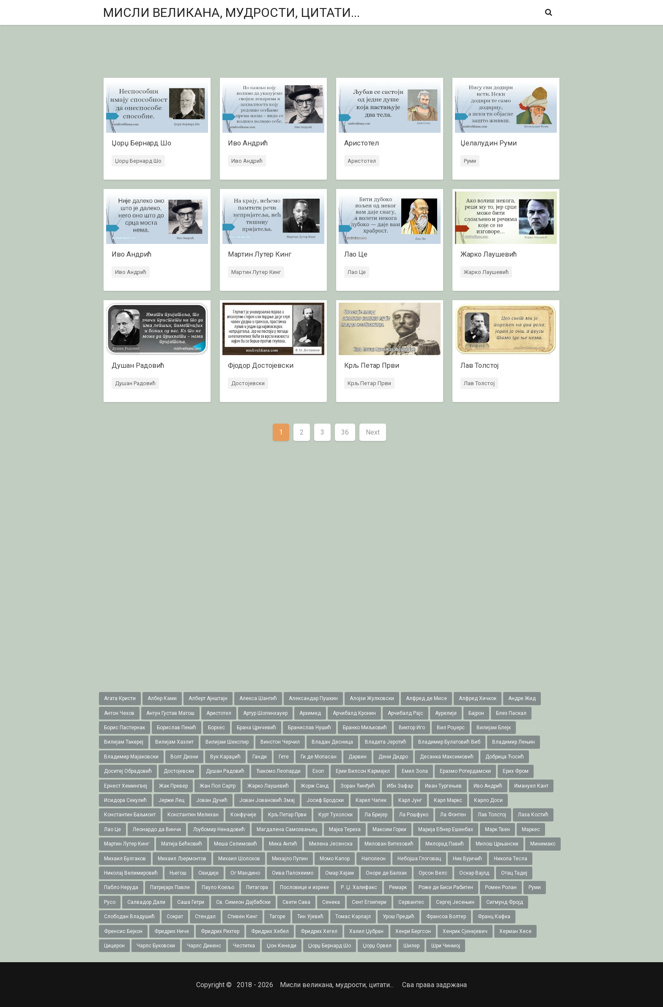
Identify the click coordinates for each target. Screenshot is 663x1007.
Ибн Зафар (400, 786)
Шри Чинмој (445, 946)
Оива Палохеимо (292, 873)
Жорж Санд (315, 786)
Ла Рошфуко (413, 815)
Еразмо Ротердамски (465, 771)
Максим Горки (389, 829)
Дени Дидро (393, 757)
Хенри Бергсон (413, 931)
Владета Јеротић (385, 742)
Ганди (259, 757)
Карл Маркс (448, 800)
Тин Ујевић (310, 916)
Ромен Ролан (501, 887)
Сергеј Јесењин (455, 902)
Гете (284, 757)
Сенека (331, 902)
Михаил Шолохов (239, 859)
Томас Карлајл (353, 916)
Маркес (531, 829)
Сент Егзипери (369, 902)
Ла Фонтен (453, 815)
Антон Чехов (119, 713)
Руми (469, 161)
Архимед (310, 713)
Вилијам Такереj (123, 742)
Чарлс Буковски (156, 946)
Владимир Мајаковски (131, 757)
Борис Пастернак (124, 728)
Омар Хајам (339, 873)
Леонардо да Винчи (157, 829)
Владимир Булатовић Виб (449, 742)
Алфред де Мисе (426, 698)
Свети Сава (296, 902)
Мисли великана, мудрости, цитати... (231, 12)
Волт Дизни (184, 757)
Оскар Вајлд (474, 873)
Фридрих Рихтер (220, 931)
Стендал (205, 916)
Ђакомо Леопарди (278, 771)
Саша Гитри (190, 902)
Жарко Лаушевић (485, 272)
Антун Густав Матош (170, 713)
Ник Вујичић (467, 859)
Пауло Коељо (218, 887)
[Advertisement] (331, 52)
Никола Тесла (510, 859)
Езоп (318, 771)
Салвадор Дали (146, 902)
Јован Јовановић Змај (267, 800)
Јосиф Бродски (325, 800)
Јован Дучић (211, 800)
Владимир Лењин (513, 742)
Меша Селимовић (235, 844)
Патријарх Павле (170, 887)
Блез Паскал (511, 713)
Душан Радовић (135, 383)
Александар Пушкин (313, 698)
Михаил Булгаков (125, 859)
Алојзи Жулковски (372, 698)
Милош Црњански (497, 844)
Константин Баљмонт (130, 815)
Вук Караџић (225, 757)
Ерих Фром (516, 771)
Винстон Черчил (280, 742)
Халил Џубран (366, 931)
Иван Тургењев (443, 786)
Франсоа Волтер (446, 916)
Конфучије (243, 815)
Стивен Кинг (242, 916)
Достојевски (247, 383)
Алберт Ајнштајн (208, 698)
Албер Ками (162, 698)
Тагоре (277, 916)
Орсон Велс (433, 873)
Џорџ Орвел (377, 946)
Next (373, 432)
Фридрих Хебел (270, 931)
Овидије (208, 873)
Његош (178, 873)
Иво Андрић (246, 161)
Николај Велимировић (131, 873)
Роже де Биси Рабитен (446, 887)
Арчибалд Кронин (354, 713)
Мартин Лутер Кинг (255, 272)
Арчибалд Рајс (405, 713)
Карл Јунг (410, 800)
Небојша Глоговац (419, 859)
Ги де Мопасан (319, 757)
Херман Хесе (515, 931)
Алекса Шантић (258, 698)
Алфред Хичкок (477, 698)
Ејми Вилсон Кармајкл (363, 771)
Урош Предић (398, 916)
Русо (109, 902)
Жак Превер (173, 786)
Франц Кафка (494, 916)
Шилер (411, 946)
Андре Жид (522, 698)
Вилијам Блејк (494, 728)
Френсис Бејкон (123, 931)
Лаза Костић (533, 815)
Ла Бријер (375, 815)
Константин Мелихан (193, 815)
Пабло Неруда (121, 887)
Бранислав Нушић (309, 728)
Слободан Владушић (129, 916)
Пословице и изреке (304, 887)
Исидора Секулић (125, 800)
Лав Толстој (478, 383)
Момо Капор (335, 859)
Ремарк (398, 887)
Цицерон (114, 946)
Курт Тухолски (335, 815)
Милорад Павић (444, 844)
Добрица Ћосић (504, 757)
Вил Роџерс (451, 728)
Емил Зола (415, 771)
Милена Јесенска (331, 844)
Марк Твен (497, 829)
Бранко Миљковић (365, 728)
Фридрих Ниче (171, 931)
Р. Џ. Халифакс (359, 887)
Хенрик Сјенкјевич (465, 931)
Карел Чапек (371, 800)
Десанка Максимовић (447, 757)
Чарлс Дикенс (204, 946)
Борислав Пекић (176, 728)
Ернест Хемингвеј (125, 786)
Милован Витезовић (389, 844)
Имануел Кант (531, 786)
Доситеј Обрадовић (128, 771)
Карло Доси (488, 800)
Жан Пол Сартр (218, 786)
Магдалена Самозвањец (287, 829)
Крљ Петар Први (369, 383)
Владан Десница (332, 742)
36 (345, 432)
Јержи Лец (171, 800)
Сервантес (411, 902)
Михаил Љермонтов (182, 859)
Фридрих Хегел (319, 931)
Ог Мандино (245, 873)
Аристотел (361, 161)
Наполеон (374, 859)
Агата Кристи (120, 698)
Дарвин (357, 757)
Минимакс (543, 844)
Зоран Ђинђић (357, 786)
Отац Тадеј (514, 873)
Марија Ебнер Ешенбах (445, 829)
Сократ (175, 916)
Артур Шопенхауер (265, 713)
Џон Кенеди (281, 946)
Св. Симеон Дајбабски (243, 902)
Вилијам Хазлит (174, 742)
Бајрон (476, 713)
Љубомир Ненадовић (219, 829)
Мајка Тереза (345, 829)
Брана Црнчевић (256, 728)
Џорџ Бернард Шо (138, 161)
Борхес (216, 728)
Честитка (244, 946)
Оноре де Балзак (386, 873)
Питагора (257, 887)
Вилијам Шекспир (227, 742)
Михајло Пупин (290, 859)
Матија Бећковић (181, 844)
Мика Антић (283, 844)
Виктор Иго (412, 728)
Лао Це (356, 272)
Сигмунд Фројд (504, 902)
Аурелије (446, 713)
